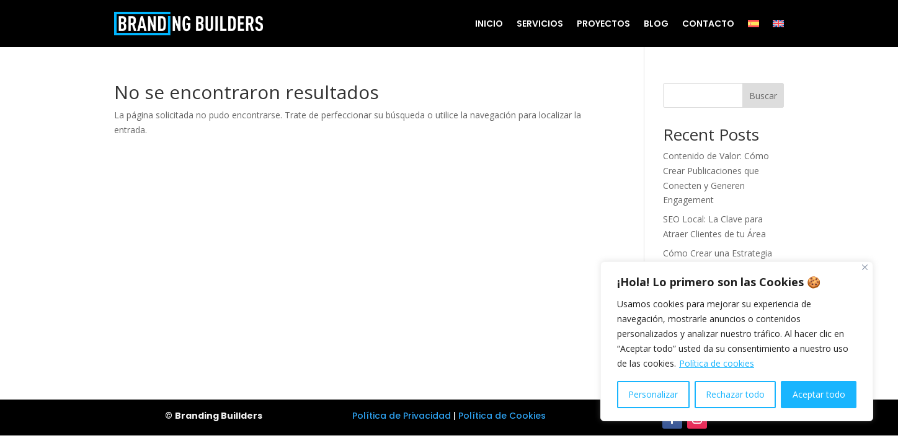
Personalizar (653, 394)
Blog (656, 23)
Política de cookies (716, 363)
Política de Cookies (502, 415)
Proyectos (603, 23)
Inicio (489, 23)
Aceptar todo (819, 394)
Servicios (540, 23)
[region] (736, 341)
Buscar (763, 96)
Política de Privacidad (401, 415)
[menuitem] (753, 23)
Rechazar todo (735, 394)
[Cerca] (865, 267)
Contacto (708, 23)
